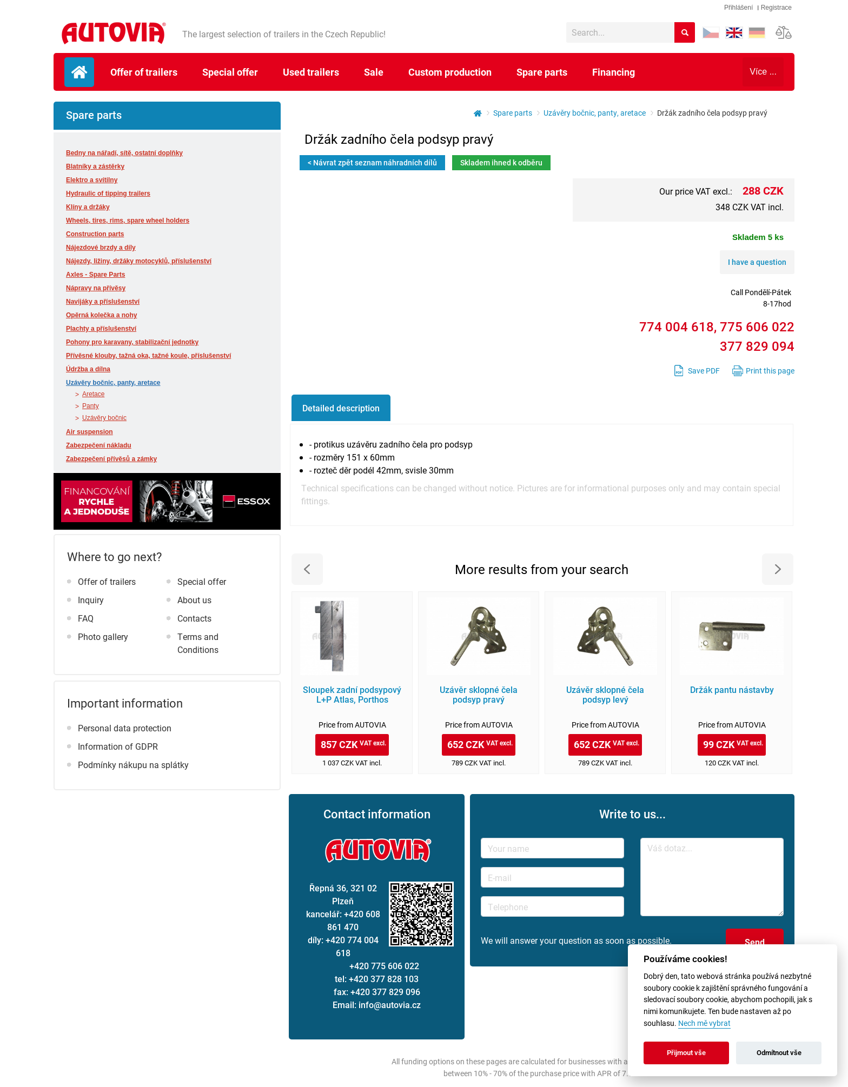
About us (194, 599)
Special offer (230, 71)
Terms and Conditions (197, 643)
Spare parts (541, 71)
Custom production (450, 71)
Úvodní (79, 72)
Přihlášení (738, 7)
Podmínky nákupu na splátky (133, 764)
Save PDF (704, 370)
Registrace (776, 7)
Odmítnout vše (779, 1053)
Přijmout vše (686, 1053)
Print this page (770, 370)
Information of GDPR (118, 746)
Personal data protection (124, 727)
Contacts (194, 618)
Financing (613, 71)
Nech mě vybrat (704, 1023)
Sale (373, 71)
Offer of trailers (143, 71)
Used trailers (311, 71)
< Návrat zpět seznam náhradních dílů (372, 162)
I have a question (757, 262)
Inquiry (91, 599)
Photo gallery (103, 636)
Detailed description (341, 408)
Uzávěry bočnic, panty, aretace (595, 113)
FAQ (86, 618)
